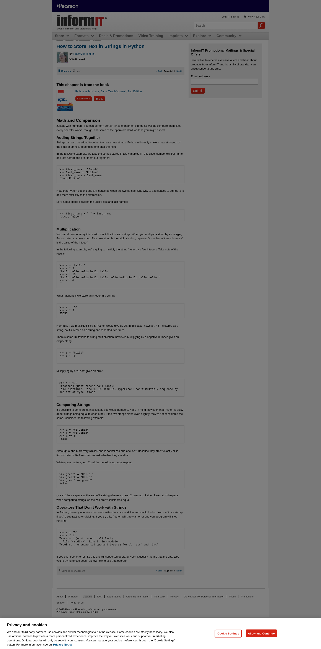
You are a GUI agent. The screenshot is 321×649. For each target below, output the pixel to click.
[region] (160, 633)
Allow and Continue (261, 633)
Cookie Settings (228, 633)
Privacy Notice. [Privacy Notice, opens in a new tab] (63, 644)
